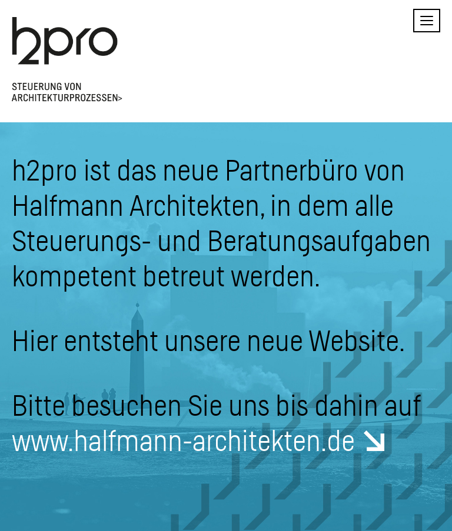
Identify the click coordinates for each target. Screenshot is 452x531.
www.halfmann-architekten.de (183, 440)
